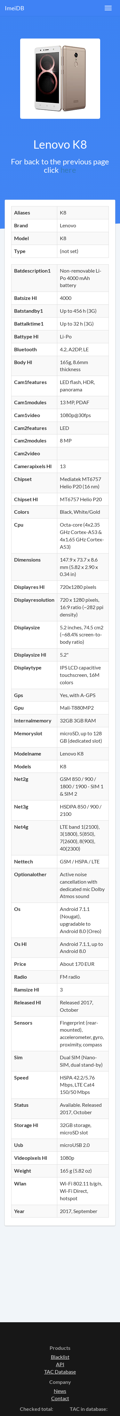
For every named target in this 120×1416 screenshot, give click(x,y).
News (60, 1391)
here (68, 169)
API (60, 1364)
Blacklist (60, 1357)
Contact (60, 1398)
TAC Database (60, 1371)
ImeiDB (14, 8)
